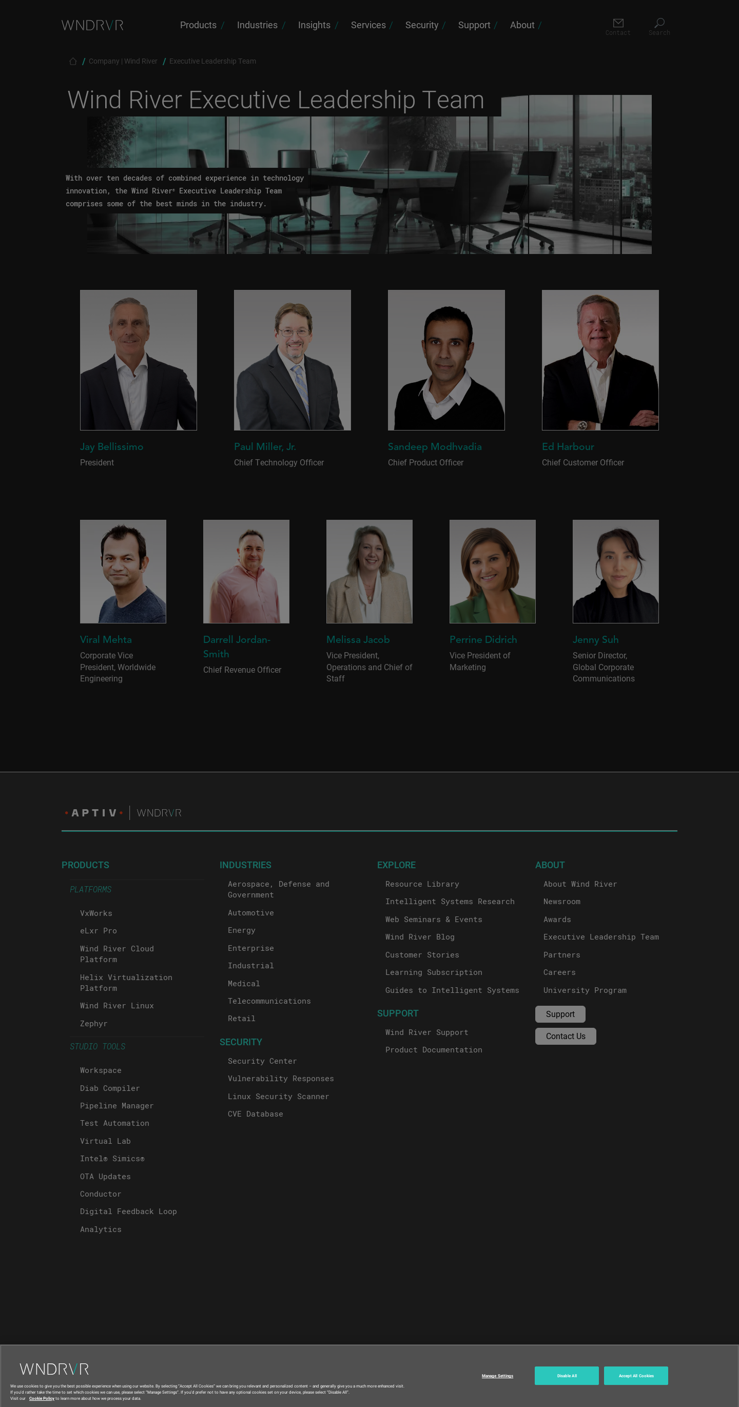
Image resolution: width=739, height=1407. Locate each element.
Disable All (567, 1384)
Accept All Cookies (636, 1384)
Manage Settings (497, 1384)
